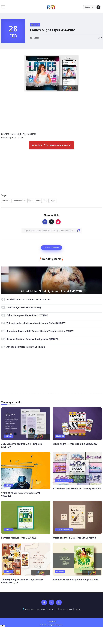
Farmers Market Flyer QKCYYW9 (18, 537)
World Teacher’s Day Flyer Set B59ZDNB (74, 537)
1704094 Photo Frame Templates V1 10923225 (20, 494)
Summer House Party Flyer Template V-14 (75, 579)
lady (45, 201)
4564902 (5, 201)
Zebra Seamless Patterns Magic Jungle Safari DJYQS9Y (36, 323)
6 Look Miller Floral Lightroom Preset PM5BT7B (51, 291)
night (53, 201)
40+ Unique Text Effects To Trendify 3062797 (77, 488)
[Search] (92, 7)
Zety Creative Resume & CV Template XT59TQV (21, 445)
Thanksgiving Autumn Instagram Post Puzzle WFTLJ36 (22, 581)
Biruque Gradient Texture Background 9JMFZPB (32, 339)
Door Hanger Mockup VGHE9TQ (23, 307)
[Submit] (98, 7)
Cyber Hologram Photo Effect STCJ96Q (27, 315)
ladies (38, 201)
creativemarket (19, 201)
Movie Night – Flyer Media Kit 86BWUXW (75, 443)
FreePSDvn (51, 621)
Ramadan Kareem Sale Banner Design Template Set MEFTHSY (40, 331)
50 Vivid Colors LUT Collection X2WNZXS (28, 299)
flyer (30, 201)
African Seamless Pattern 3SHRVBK (25, 346)
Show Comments (51, 248)
